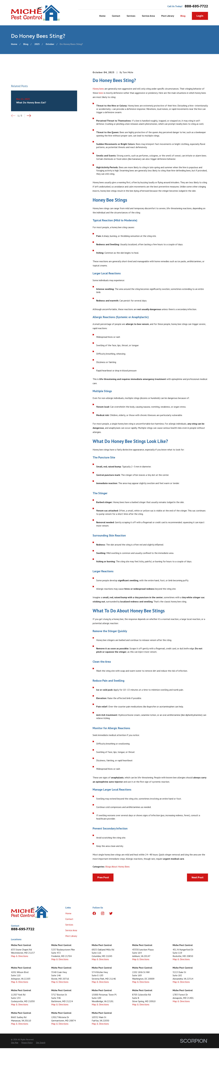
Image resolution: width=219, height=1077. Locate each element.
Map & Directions (19, 956)
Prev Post (103, 877)
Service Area (71, 930)
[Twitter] (111, 913)
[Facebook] (94, 913)
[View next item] (29, 116)
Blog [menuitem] (182, 15)
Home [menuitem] (102, 15)
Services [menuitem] (131, 15)
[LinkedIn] (119, 913)
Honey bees (98, 88)
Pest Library (71, 935)
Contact (69, 919)
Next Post (197, 877)
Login (200, 15)
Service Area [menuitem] (148, 15)
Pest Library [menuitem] (167, 15)
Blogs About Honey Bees (117, 866)
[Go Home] (14, 44)
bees (101, 92)
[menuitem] (14, 1042)
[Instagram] (102, 913)
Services (69, 924)
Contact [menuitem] (116, 15)
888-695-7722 (196, 6)
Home (68, 913)
